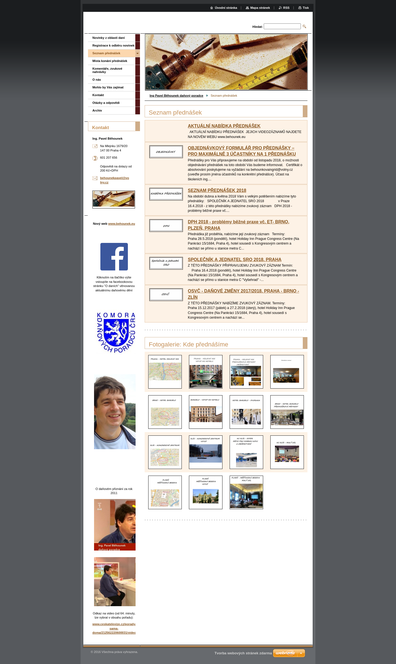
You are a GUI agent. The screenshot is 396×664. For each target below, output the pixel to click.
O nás (96, 79)
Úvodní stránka (226, 7)
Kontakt (98, 95)
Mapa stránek (260, 7)
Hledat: (257, 26)
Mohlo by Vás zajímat (107, 87)
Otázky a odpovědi (106, 102)
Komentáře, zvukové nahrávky (107, 70)
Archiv (97, 110)
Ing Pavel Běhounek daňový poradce (176, 95)
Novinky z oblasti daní (108, 37)
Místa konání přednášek (109, 61)
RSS (286, 7)
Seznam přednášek (106, 53)
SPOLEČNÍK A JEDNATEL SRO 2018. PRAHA (235, 259)
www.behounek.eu (121, 223)
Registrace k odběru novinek (113, 45)
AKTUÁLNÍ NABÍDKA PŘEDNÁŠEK (224, 126)
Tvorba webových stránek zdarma (243, 653)
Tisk (306, 7)
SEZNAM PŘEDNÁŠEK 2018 (217, 190)
